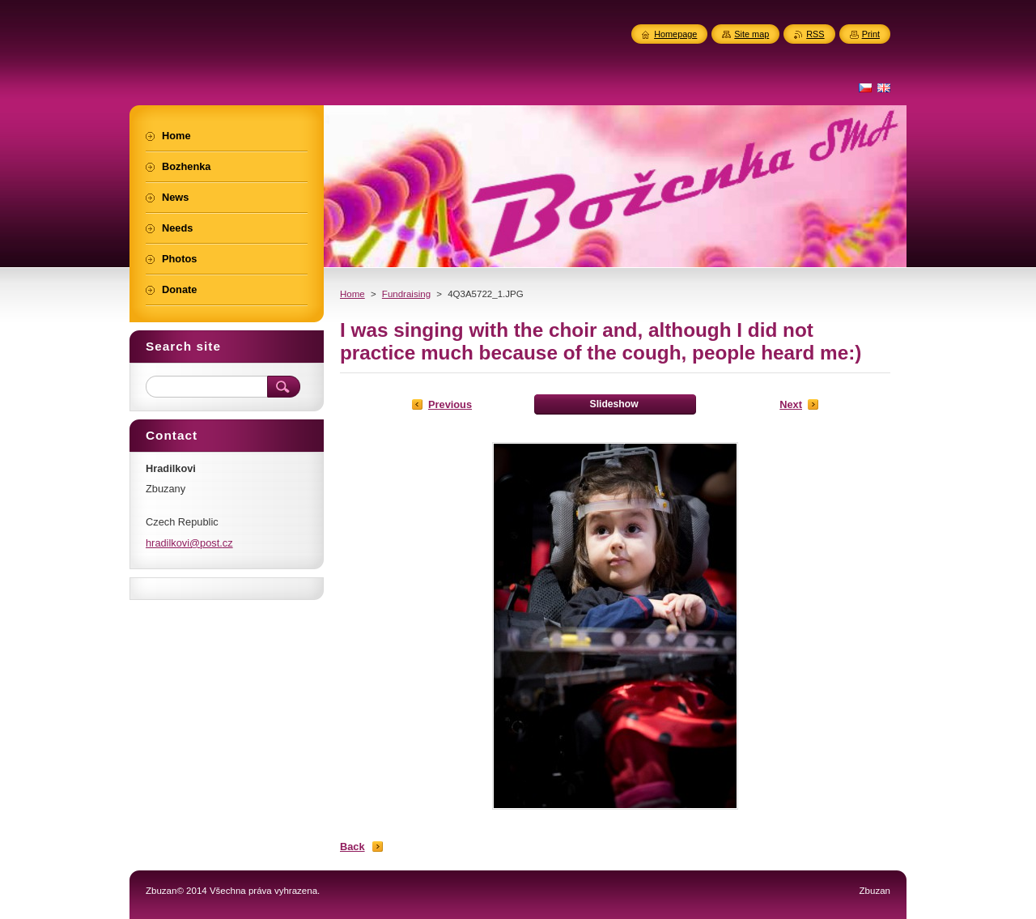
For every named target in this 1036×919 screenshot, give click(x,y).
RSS (815, 34)
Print (871, 34)
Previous (450, 404)
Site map (751, 34)
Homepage (675, 34)
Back (352, 846)
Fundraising (406, 294)
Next (790, 404)
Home (352, 294)
